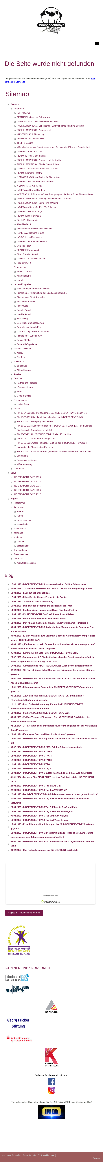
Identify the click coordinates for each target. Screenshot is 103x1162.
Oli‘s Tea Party (24, 246)
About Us (18, 558)
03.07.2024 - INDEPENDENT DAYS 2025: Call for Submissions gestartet (46, 747)
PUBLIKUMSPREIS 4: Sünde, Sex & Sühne (38, 164)
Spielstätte (22, 366)
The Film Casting (25, 143)
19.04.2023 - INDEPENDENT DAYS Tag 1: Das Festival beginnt (41, 811)
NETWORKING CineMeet (29, 186)
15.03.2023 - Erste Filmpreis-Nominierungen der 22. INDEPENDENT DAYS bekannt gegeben (52, 826)
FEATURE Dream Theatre (29, 173)
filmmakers (19, 507)
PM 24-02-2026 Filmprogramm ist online (36, 421)
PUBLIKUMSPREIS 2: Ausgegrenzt (34, 130)
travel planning (24, 520)
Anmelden (97, 1158)
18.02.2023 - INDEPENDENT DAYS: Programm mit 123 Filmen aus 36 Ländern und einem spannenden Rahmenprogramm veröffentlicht (51, 835)
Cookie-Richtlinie (29, 1155)
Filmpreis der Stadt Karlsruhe (31, 297)
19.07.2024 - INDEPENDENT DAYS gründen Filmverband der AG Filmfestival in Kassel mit (54, 740)
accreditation (23, 524)
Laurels (20, 280)
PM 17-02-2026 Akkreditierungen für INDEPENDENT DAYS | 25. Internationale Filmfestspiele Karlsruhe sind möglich (54, 428)
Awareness (19, 469)
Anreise (17, 374)
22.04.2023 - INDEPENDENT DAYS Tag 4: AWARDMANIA (38, 790)
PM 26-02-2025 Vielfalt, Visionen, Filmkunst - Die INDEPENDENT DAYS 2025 (54, 451)
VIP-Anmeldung (24, 464)
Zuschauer (19, 361)
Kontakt (20, 391)
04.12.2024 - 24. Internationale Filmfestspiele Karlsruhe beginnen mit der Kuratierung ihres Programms (53, 728)
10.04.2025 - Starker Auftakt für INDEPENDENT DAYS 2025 (40, 713)
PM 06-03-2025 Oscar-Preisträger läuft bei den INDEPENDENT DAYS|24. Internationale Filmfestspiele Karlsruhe (52, 445)
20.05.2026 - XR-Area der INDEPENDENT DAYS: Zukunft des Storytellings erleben (51, 588)
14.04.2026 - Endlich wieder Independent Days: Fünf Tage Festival (43, 610)
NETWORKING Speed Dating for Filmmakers (38, 177)
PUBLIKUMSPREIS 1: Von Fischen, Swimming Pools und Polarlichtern (50, 126)
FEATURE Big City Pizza (29, 216)
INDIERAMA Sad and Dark (29, 151)
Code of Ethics (24, 396)
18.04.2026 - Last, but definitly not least (30, 593)
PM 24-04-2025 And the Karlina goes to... (36, 439)
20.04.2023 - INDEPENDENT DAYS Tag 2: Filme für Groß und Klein (43, 807)
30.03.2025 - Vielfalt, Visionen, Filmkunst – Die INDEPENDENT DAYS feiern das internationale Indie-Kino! (50, 719)
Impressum (6, 1155)
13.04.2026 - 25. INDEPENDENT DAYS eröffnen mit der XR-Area (42, 614)
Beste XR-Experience (27, 344)
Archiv (20, 353)
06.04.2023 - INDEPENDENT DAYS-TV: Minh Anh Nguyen (39, 816)
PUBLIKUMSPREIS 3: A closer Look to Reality (39, 160)
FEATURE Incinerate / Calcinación (33, 117)
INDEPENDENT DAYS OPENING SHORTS (37, 121)
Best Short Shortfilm (26, 301)
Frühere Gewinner (22, 349)
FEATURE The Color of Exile (30, 139)
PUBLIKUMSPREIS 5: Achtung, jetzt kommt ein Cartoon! (44, 199)
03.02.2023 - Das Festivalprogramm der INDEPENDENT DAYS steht (44, 850)
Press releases (21, 554)
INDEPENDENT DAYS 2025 (27, 486)
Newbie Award (24, 314)
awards (20, 511)
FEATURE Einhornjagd (28, 250)
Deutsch (14, 104)
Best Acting (22, 319)
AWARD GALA (24, 224)
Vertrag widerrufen (46, 1155)
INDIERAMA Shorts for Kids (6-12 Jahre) (36, 207)
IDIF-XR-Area (23, 113)
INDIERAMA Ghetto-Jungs (29, 211)
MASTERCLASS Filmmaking (30, 134)
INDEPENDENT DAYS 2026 (27, 490)
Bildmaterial (22, 456)
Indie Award (22, 306)
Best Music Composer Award (30, 323)
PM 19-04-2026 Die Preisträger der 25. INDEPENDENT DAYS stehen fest (52, 413)
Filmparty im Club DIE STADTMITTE (34, 229)
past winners (20, 529)
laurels (20, 516)
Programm (19, 109)
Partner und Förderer (27, 383)
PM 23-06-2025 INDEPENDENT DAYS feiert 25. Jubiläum (44, 434)
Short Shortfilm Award (27, 254)
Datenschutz (17, 1155)
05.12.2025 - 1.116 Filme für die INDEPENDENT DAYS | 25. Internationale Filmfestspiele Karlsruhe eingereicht (47, 698)
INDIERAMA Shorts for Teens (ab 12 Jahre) (37, 169)
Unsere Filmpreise (22, 284)
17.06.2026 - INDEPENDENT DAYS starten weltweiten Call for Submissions (48, 584)
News (13, 473)
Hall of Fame (23, 404)
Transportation (20, 550)
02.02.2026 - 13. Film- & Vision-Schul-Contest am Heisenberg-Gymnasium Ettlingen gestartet (52, 672)
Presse (17, 409)
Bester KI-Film (23, 340)
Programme (19, 503)
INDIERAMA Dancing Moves (30, 233)
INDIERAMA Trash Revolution (31, 259)
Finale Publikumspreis (27, 220)
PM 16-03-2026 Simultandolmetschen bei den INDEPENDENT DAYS (50, 417)
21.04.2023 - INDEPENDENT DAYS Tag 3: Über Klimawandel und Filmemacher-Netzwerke (50, 800)
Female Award (24, 310)
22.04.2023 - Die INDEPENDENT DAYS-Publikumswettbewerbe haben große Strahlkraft (54, 794)
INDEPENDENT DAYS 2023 (27, 477)
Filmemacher (20, 267)
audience (18, 537)
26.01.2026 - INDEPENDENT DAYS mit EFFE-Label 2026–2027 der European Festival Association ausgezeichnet (52, 680)
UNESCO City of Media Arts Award (33, 331)
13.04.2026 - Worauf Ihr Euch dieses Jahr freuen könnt (38, 618)
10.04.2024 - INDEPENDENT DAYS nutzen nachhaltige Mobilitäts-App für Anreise (51, 773)
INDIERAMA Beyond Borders (31, 190)
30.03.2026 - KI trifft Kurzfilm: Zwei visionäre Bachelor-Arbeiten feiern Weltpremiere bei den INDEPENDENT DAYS (52, 638)
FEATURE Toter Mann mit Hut (31, 156)
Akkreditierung (24, 276)
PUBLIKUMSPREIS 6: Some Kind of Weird (37, 203)
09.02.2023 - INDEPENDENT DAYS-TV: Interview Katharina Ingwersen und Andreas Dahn (52, 843)
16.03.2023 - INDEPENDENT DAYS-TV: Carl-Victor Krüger (39, 820)
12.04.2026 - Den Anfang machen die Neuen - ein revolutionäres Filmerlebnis (49, 623)
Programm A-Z (24, 263)
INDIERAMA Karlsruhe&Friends (32, 241)
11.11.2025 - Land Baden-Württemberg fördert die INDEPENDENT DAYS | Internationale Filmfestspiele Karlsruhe (47, 706)
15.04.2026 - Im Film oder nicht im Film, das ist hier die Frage (41, 606)
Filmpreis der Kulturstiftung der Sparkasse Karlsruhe (42, 293)
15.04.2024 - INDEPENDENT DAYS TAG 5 (31, 751)
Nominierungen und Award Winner (33, 289)
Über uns (18, 379)
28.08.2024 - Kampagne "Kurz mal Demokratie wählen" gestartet (43, 734)
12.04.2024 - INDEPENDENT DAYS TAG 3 (31, 760)
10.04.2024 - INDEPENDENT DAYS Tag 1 (30, 768)
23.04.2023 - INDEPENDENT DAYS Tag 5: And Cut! (35, 786)
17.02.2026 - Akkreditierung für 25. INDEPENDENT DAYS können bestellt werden (51, 666)
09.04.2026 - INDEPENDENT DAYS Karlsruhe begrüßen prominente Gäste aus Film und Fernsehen (52, 629)
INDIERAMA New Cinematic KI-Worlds (35, 181)
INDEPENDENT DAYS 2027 (27, 494)
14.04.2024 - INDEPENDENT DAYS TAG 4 (31, 756)
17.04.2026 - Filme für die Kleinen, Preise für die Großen (38, 597)
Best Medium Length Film (29, 327)
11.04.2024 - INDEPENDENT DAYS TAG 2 (31, 764)
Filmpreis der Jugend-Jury (29, 336)
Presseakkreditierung (27, 460)
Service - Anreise (25, 271)
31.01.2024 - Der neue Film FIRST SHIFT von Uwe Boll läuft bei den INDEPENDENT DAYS (52, 779)
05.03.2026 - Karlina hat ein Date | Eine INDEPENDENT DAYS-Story (44, 653)
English (14, 499)
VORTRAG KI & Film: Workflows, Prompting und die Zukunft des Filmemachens (55, 194)
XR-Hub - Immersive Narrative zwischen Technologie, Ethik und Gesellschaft (53, 147)
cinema (20, 541)
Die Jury (21, 357)
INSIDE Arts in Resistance (29, 237)
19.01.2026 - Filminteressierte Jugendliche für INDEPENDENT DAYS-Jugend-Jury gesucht (51, 689)
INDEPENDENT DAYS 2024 (27, 481)
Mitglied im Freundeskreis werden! (24, 913)
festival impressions (26, 563)
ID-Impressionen (25, 387)
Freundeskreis (20, 400)
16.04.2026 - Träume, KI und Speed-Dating (31, 601)
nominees (18, 533)
